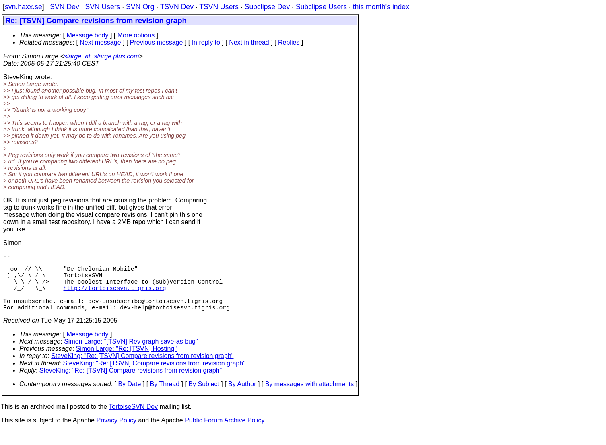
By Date (129, 398)
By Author (242, 398)
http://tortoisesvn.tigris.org (115, 297)
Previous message (156, 42)
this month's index (381, 7)
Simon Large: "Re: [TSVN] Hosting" (126, 363)
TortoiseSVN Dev (133, 421)
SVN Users (102, 7)
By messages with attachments (309, 398)
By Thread (165, 398)
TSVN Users (219, 7)
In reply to (206, 42)
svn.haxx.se (23, 7)
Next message (100, 42)
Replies (288, 42)
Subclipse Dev (267, 7)
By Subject (203, 398)
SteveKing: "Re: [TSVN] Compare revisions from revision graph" (142, 370)
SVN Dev (64, 7)
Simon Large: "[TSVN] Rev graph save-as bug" (131, 355)
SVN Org (140, 7)
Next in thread (249, 42)
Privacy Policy (116, 434)
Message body (87, 35)
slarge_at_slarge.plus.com (101, 56)
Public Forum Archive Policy (224, 434)
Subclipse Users (321, 7)
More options (136, 35)
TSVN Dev (177, 7)
